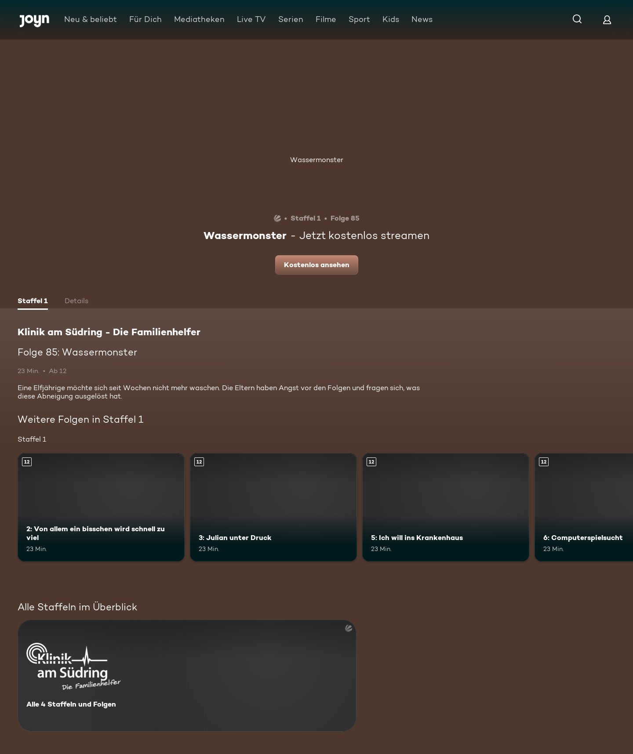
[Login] (607, 19)
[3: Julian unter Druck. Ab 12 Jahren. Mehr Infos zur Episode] (273, 507)
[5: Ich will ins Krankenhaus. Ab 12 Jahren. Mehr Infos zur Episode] (445, 507)
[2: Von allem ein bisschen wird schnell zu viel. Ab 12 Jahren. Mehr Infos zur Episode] (101, 507)
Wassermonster (316, 160)
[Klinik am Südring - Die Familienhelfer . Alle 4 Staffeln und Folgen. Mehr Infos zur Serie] (187, 676)
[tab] (33, 302)
